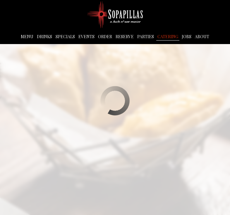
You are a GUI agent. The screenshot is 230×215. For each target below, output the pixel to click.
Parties (145, 36)
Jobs (186, 36)
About (202, 36)
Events (86, 36)
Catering (167, 36)
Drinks (44, 36)
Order (105, 36)
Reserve (125, 36)
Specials (65, 36)
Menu (27, 36)
